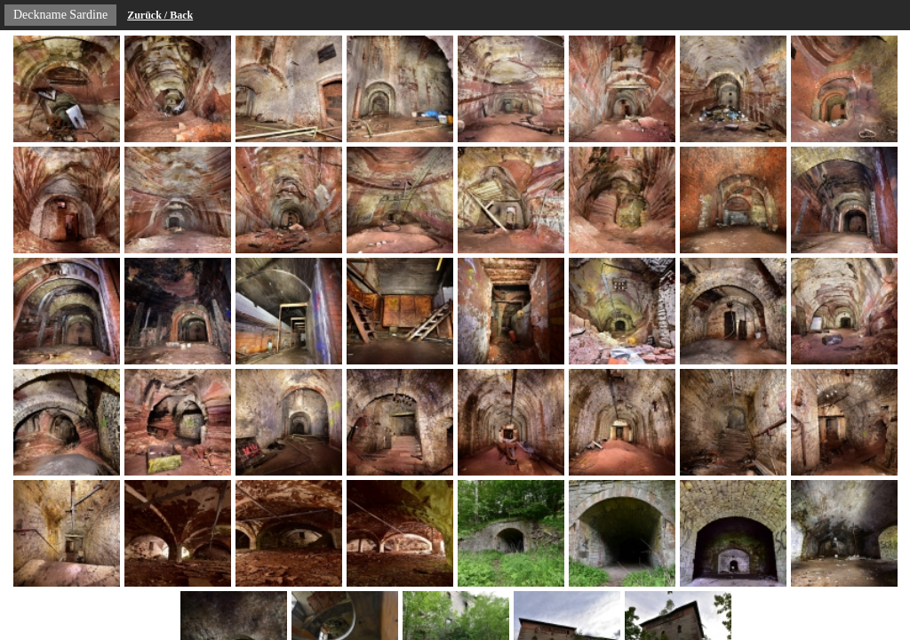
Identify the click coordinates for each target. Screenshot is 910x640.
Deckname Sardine (60, 14)
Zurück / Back (160, 15)
